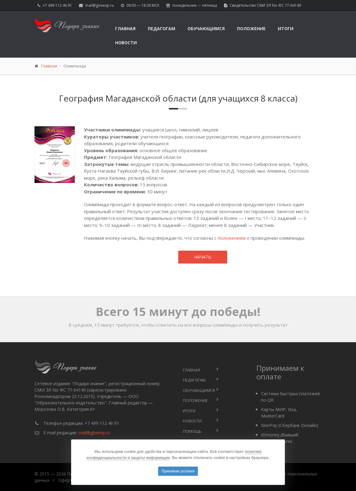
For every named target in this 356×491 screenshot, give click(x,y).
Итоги (285, 28)
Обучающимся (206, 28)
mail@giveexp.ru (99, 5)
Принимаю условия (178, 471)
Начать (202, 257)
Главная (125, 28)
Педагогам (161, 28)
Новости (126, 42)
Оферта (66, 480)
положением (231, 238)
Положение (251, 28)
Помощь (192, 431)
